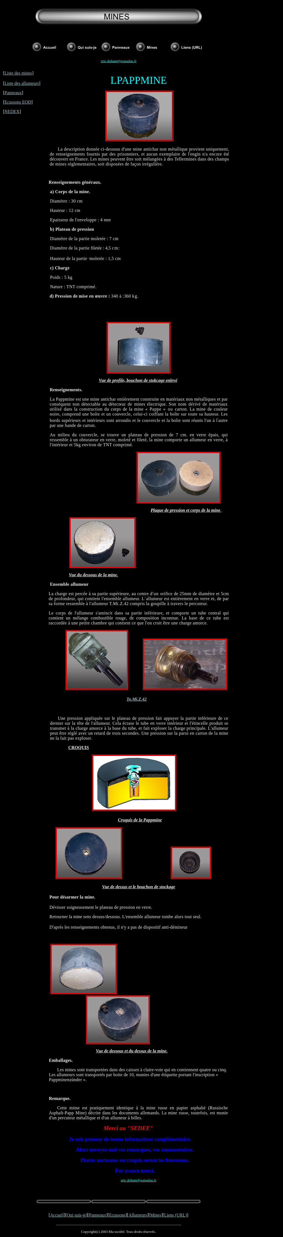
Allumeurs (138, 1215)
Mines (155, 1215)
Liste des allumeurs (21, 83)
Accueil (57, 1215)
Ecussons (117, 1215)
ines (28, 73)
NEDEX (11, 111)
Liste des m (14, 73)
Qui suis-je (76, 1215)
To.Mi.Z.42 (137, 699)
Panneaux (13, 92)
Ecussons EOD (17, 102)
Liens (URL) (175, 1215)
